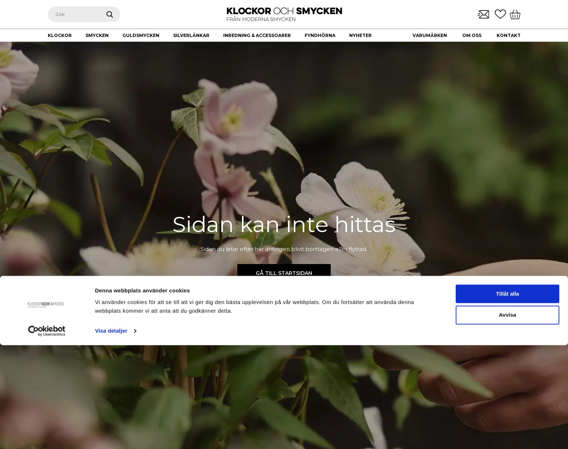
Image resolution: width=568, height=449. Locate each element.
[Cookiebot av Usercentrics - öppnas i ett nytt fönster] (47, 434)
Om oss (471, 35)
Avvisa (507, 419)
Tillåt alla (507, 398)
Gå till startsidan (284, 273)
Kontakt (509, 35)
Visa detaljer (111, 435)
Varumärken (430, 35)
